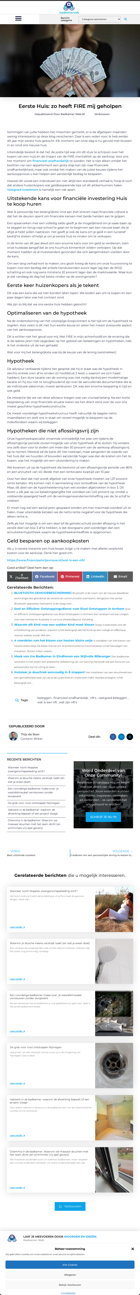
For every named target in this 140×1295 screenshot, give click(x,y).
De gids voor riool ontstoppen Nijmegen (34, 803)
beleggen (44, 698)
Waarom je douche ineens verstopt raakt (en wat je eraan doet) (50, 943)
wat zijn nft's (68, 702)
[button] (133, 1249)
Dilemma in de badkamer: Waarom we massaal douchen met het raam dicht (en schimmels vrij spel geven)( (34, 824)
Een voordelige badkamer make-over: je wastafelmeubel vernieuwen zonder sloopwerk (33, 792)
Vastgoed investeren (22, 189)
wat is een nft (47, 702)
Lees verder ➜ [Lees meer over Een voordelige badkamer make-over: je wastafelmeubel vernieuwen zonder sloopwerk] (17, 1031)
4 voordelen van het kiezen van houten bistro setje (53, 640)
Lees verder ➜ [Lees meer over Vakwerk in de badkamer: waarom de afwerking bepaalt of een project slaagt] (17, 1135)
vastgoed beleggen (112, 698)
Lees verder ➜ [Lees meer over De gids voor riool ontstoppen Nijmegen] (17, 1083)
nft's (93, 698)
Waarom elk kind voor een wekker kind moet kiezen (54, 624)
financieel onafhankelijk (50, 161)
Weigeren (70, 1274)
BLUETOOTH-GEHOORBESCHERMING (43, 593)
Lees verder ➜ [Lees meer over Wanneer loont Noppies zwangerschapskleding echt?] (17, 927)
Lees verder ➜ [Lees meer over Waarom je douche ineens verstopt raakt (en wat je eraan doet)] (17, 979)
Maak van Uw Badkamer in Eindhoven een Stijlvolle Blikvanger (62, 656)
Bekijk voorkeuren (70, 1284)
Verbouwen (102, 114)
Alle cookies (70, 1264)
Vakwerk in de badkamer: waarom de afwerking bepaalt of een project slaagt (49, 1101)
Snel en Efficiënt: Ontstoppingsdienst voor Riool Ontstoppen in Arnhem (69, 608)
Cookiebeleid (68, 1293)
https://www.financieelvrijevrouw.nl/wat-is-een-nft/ (46, 560)
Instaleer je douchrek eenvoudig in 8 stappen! (49, 672)
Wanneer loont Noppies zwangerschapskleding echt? (44, 891)
